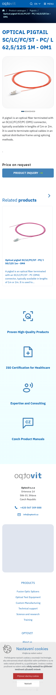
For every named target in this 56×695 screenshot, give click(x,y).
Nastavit (28, 683)
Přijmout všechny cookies (28, 676)
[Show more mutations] (39, 4)
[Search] (31, 3)
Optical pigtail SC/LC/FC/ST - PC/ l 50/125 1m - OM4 (24, 262)
